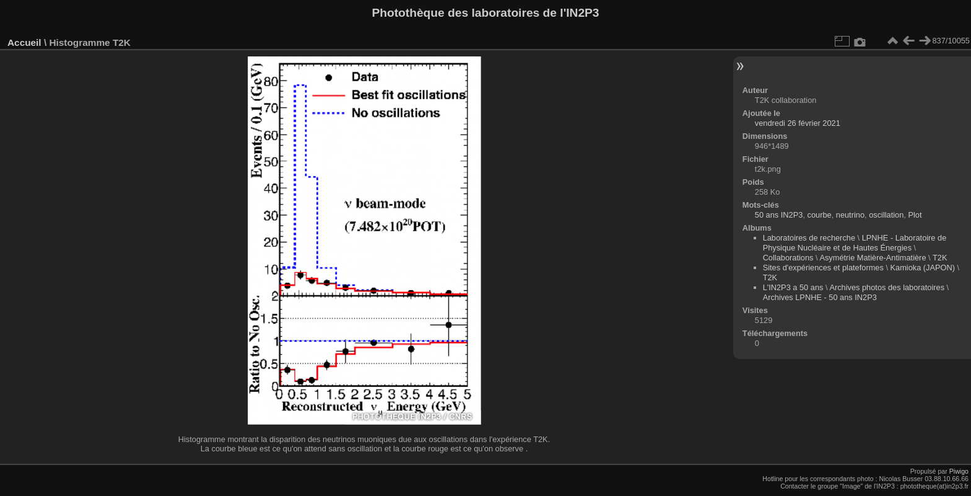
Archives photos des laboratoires (886, 287)
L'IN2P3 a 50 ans (793, 287)
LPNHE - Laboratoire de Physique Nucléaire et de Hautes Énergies (855, 242)
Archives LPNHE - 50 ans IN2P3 (820, 297)
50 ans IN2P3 (779, 214)
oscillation (886, 214)
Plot (914, 214)
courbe (820, 214)
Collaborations (788, 257)
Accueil (24, 42)
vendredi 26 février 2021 (797, 123)
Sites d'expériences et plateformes (823, 267)
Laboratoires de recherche (809, 237)
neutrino (850, 214)
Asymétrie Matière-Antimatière (872, 257)
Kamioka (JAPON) (923, 267)
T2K (940, 257)
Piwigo (959, 471)
